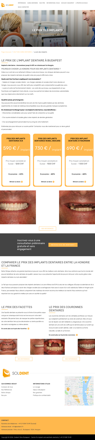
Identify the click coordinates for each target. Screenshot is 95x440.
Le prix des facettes (16, 307)
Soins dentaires (32, 3)
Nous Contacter (23, 7)
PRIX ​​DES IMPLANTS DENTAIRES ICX (15, 139)
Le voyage (36, 387)
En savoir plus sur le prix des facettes (15, 328)
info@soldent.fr (17, 426)
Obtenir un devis (15, 182)
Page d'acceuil (6, 52)
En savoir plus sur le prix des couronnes (63, 335)
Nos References (48, 228)
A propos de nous (82, 3)
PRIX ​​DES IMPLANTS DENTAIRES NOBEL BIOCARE (47, 139)
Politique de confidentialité (41, 395)
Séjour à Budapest (67, 3)
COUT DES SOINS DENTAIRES (22, 52)
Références (22, 3)
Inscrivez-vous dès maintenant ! (63, 245)
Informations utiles (53, 3)
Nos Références (6, 390)
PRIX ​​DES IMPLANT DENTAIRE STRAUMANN (79, 139)
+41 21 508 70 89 (24, 424)
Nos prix (42, 3)
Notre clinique (5, 392)
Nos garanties (37, 392)
